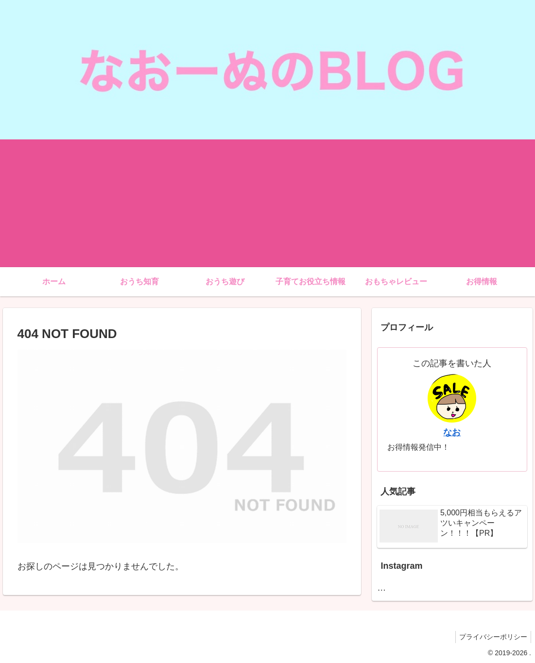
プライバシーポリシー (492, 637)
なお (452, 432)
